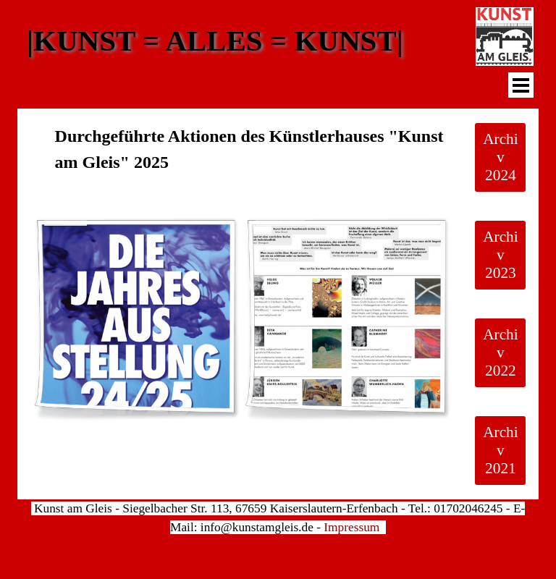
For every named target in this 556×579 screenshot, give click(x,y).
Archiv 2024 (500, 157)
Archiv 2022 (500, 352)
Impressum (351, 527)
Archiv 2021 (500, 450)
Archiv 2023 (500, 255)
